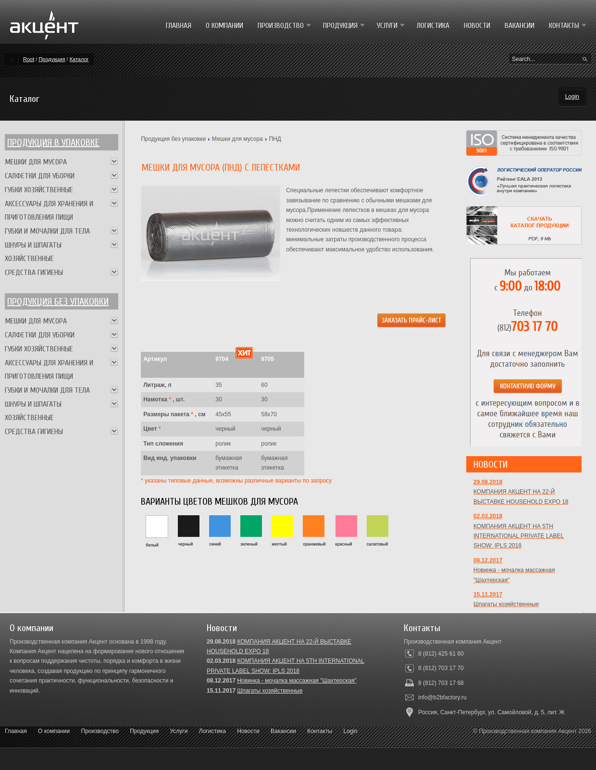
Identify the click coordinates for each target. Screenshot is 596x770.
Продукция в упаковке (53, 142)
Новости (248, 731)
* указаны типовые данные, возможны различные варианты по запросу (236, 480)
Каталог (79, 59)
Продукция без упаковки (173, 139)
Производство (100, 731)
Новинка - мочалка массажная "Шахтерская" (296, 680)
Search (585, 59)
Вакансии (283, 731)
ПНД (275, 139)
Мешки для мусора (237, 139)
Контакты (319, 731)
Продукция (51, 59)
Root (28, 59)
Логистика (212, 731)
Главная (16, 731)
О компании (54, 731)
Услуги (179, 731)
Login (572, 96)
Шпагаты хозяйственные (269, 690)
